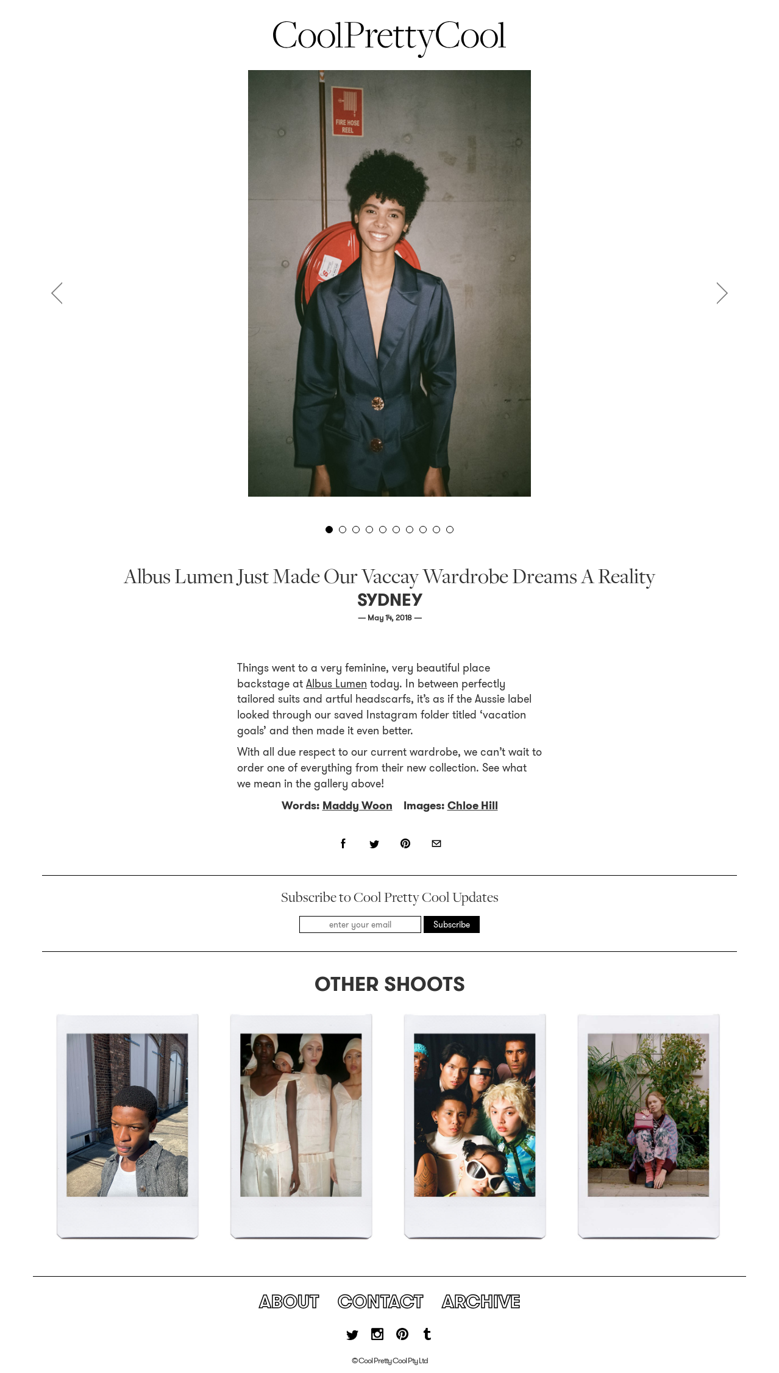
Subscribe (451, 924)
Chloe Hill (472, 806)
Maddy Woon (357, 806)
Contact (380, 1301)
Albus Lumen (336, 684)
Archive (481, 1301)
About (289, 1301)
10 (450, 529)
